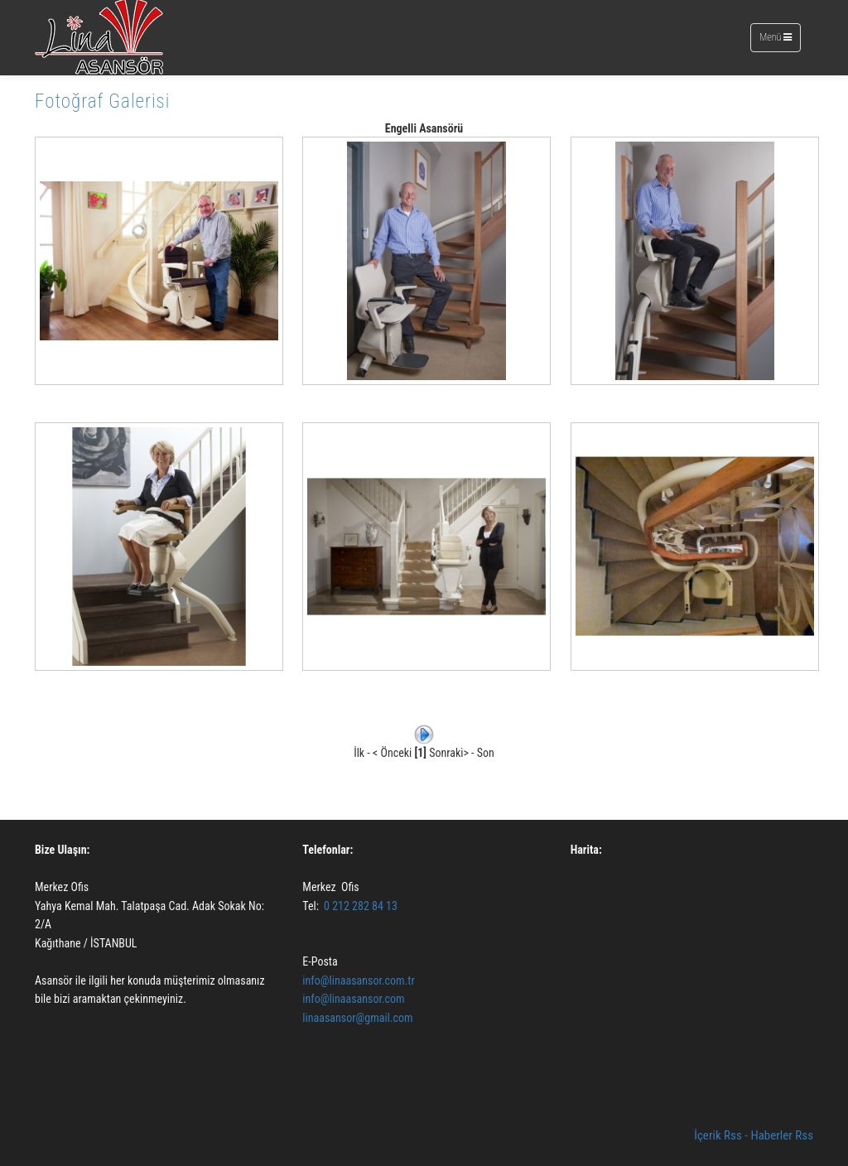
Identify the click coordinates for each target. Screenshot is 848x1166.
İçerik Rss (718, 1135)
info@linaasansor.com (354, 998)
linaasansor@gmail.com (357, 1017)
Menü (778, 41)
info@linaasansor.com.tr (358, 980)
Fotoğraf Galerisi (102, 101)
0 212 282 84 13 (361, 906)
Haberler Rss (781, 1135)
